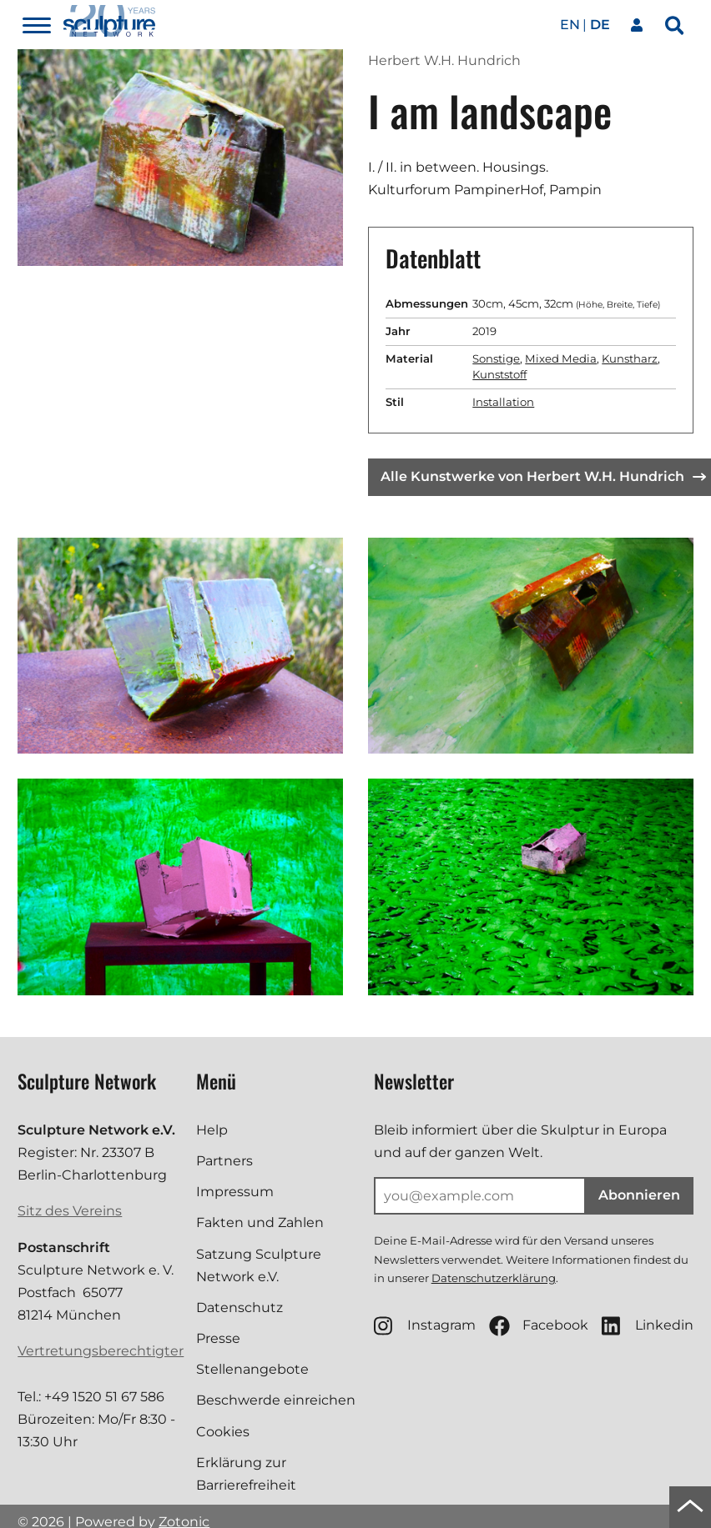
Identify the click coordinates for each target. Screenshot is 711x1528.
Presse (218, 1338)
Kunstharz (630, 358)
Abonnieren (639, 1195)
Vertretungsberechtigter (101, 1351)
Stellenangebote (252, 1369)
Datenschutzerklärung (493, 1278)
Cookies (223, 1432)
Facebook (538, 1325)
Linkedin (647, 1325)
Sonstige (496, 358)
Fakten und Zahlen (260, 1222)
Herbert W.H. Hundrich (444, 60)
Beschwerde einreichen (276, 1400)
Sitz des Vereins (70, 1211)
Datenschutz (239, 1307)
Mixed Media (561, 358)
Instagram (425, 1325)
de (600, 25)
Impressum (235, 1192)
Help (212, 1130)
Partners (224, 1161)
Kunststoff (499, 374)
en (570, 25)
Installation (503, 401)
